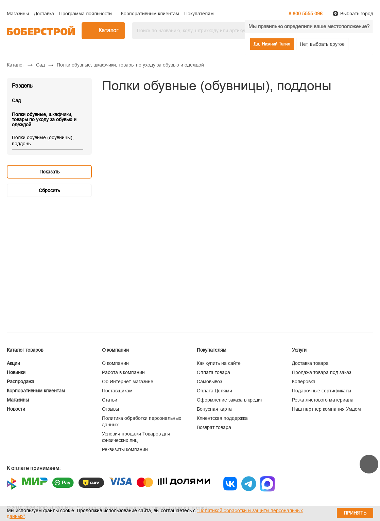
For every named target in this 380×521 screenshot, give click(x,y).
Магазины (18, 400)
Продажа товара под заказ (321, 372)
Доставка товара (310, 363)
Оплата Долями (214, 390)
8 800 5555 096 (306, 13)
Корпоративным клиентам (36, 390)
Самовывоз (209, 381)
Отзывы (110, 409)
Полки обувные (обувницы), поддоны (43, 140)
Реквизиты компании (125, 449)
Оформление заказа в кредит (230, 400)
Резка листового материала (322, 400)
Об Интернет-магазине (127, 381)
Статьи (109, 400)
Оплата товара (213, 372)
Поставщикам (117, 390)
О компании (115, 363)
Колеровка (303, 381)
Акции (13, 363)
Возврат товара (214, 427)
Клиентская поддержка (222, 418)
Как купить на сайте (219, 363)
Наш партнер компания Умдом (326, 409)
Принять (355, 513)
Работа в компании (123, 372)
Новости (16, 409)
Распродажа (20, 381)
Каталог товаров (25, 350)
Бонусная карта (214, 409)
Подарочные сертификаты (321, 390)
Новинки (16, 372)
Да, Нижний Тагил (272, 43)
